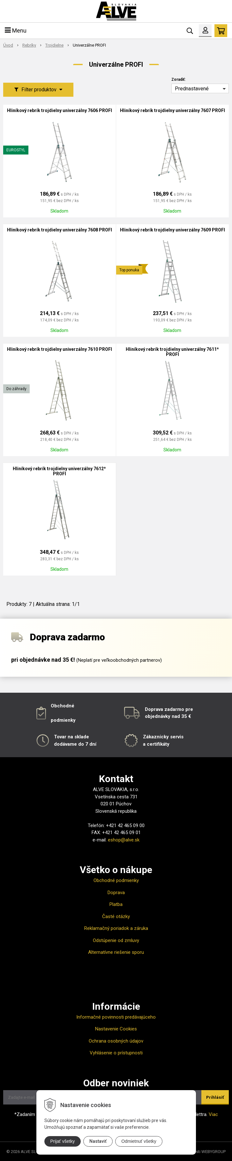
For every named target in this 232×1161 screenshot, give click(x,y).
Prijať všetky (62, 1141)
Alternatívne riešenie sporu (116, 952)
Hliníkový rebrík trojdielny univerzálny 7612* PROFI (59, 471)
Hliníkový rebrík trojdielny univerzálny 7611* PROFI (172, 352)
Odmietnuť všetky (138, 1141)
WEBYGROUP (213, 1151)
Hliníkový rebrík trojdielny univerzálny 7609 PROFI (172, 229)
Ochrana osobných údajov (116, 1041)
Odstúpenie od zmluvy (116, 940)
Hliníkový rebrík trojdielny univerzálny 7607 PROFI (172, 110)
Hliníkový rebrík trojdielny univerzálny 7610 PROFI (59, 349)
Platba (116, 904)
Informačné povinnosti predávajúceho (116, 1017)
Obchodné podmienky (116, 880)
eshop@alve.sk (123, 840)
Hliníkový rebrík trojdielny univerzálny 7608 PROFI (59, 229)
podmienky (63, 720)
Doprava (116, 892)
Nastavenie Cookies (116, 1029)
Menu (15, 30)
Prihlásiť (215, 1097)
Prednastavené (192, 89)
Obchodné (62, 706)
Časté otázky (116, 916)
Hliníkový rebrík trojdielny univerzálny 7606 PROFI (59, 110)
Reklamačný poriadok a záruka (116, 928)
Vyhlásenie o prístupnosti (116, 1053)
